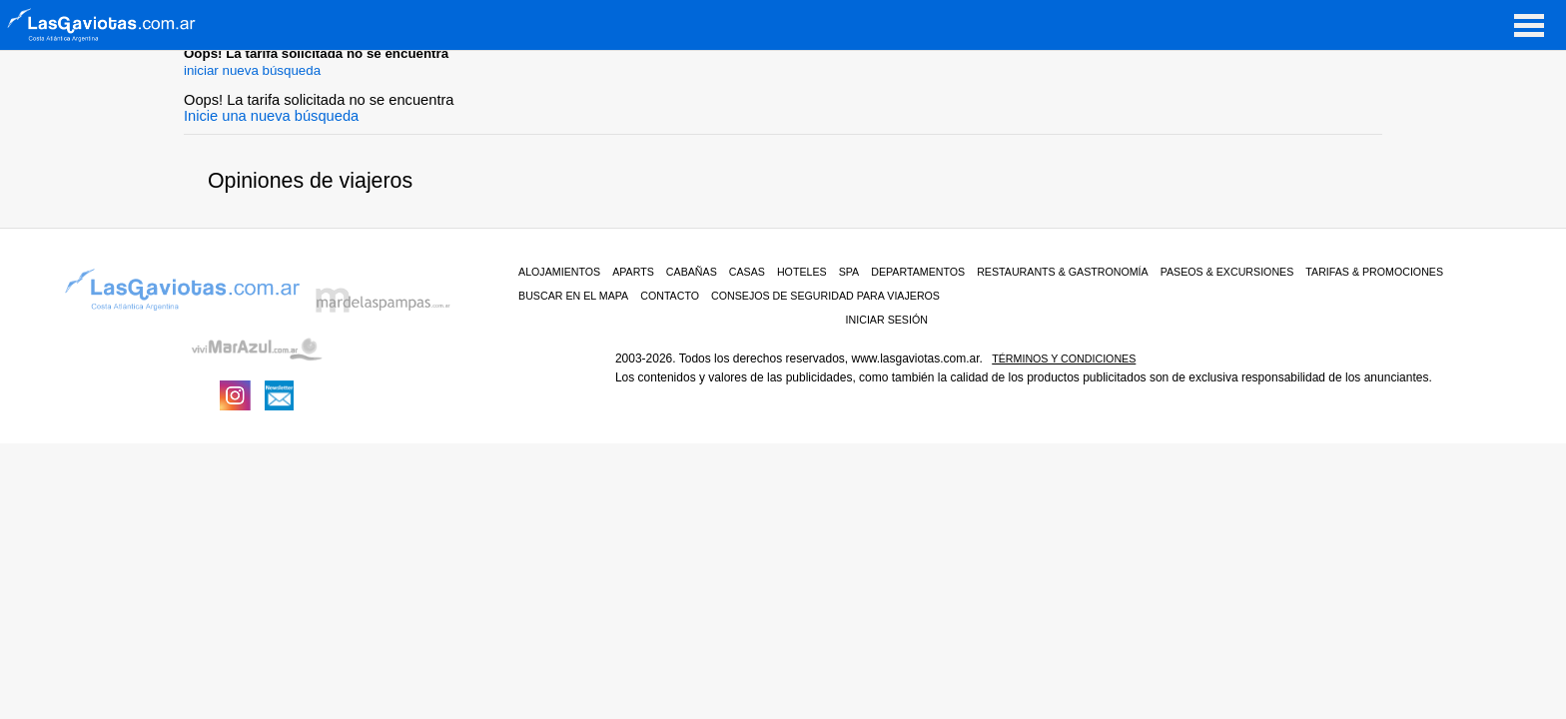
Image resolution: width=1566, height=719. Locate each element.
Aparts (633, 272)
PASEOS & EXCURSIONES (1227, 272)
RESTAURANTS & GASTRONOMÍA (1063, 272)
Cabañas (691, 272)
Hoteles (802, 272)
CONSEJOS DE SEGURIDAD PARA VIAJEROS (825, 296)
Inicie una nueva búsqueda (271, 116)
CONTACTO (669, 296)
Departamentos (918, 272)
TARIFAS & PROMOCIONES (1374, 272)
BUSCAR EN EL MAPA (573, 296)
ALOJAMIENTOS (559, 272)
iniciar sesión (887, 320)
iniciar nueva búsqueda (252, 70)
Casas (747, 272)
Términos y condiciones (1064, 358)
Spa (849, 272)
